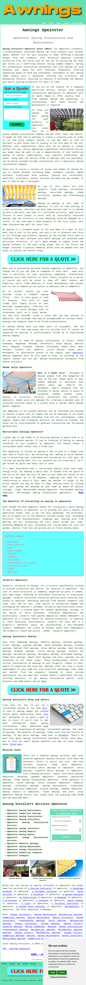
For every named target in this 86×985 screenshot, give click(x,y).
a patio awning (74, 507)
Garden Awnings (50, 924)
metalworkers (72, 906)
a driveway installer (45, 891)
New (19, 963)
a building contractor (65, 903)
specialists (9, 675)
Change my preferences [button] (58, 977)
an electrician (27, 897)
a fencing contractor (40, 888)
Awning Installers (62, 918)
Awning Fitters (73, 924)
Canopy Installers (20, 914)
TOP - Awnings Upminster (16, 949)
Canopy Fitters (24, 933)
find (11, 642)
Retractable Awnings (14, 939)
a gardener (42, 900)
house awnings (25, 783)
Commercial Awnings (14, 918)
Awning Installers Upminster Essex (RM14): (28, 49)
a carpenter (37, 894)
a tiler (26, 903)
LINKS (50, 23)
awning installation (52, 678)
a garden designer (73, 894)
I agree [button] (52, 972)
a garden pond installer (30, 906)
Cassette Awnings (12, 927)
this (46, 714)
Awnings (70, 657)
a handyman (61, 897)
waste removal (75, 900)
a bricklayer (10, 900)
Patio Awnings (57, 921)
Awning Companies (35, 927)
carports (18, 598)
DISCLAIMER (77, 23)
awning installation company (27, 134)
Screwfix (63, 735)
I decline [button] (62, 972)
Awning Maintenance (45, 914)
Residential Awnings (70, 914)
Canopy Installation (70, 927)
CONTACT (67, 23)
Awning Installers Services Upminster (35, 804)
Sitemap (4, 963)
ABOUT (58, 23)
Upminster (78, 353)
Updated (25, 963)
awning (68, 67)
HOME (44, 23)
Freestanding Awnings (32, 921)
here (43, 681)
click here (16, 744)
